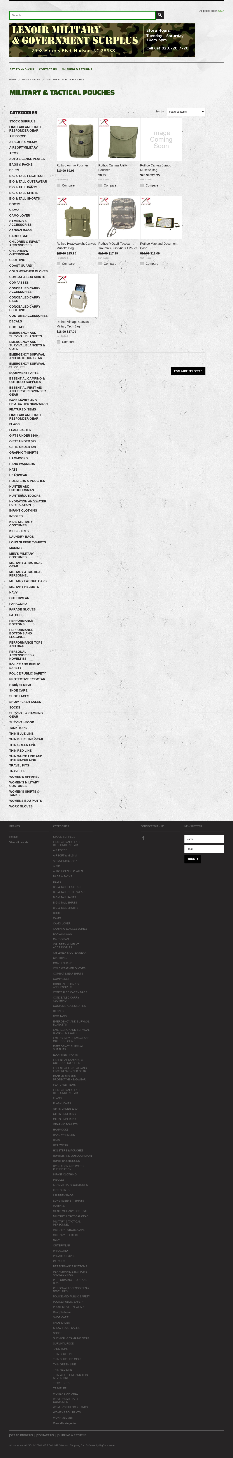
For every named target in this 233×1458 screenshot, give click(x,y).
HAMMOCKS (18, 458)
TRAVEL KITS (19, 765)
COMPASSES (19, 282)
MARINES (16, 548)
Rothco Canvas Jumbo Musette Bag (155, 168)
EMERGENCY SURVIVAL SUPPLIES (27, 365)
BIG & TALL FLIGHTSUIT (27, 176)
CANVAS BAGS (20, 230)
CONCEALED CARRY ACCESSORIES (24, 290)
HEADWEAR (18, 475)
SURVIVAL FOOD (21, 722)
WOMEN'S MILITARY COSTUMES (24, 784)
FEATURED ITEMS (22, 409)
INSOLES (16, 516)
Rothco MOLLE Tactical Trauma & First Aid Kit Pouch (118, 246)
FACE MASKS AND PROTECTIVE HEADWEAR (28, 401)
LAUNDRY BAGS (21, 536)
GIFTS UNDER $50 (22, 447)
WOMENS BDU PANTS (25, 800)
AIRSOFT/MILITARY (23, 147)
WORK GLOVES (21, 806)
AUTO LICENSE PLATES (27, 159)
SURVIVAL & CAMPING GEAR (26, 714)
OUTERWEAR (19, 598)
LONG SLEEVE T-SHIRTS (27, 542)
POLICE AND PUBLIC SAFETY (24, 666)
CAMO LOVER (19, 215)
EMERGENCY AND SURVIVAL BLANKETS (25, 334)
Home (12, 79)
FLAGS (14, 424)
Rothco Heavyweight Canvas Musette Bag (76, 246)
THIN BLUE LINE (21, 733)
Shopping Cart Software (82, 1445)
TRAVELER (17, 771)
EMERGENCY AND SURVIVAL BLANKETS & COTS (27, 345)
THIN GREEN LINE (22, 745)
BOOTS (14, 204)
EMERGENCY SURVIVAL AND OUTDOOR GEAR (27, 356)
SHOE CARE (18, 690)
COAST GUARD (20, 265)
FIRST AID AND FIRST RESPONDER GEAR (25, 128)
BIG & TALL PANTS (23, 187)
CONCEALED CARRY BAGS (24, 299)
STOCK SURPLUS (22, 121)
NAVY (13, 592)
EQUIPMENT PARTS (24, 373)
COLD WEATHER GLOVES (28, 271)
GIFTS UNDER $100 (23, 435)
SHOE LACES (19, 696)
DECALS (15, 321)
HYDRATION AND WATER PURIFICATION (27, 503)
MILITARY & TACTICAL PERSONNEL (25, 573)
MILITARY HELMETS (24, 586)
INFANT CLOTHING (23, 510)
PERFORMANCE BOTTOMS (21, 622)
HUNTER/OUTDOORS (25, 495)
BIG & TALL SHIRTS (23, 193)
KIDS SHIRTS (19, 531)
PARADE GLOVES (22, 609)
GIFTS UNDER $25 (22, 441)
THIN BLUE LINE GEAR (26, 739)
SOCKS (14, 707)
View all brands (18, 842)
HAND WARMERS (22, 464)
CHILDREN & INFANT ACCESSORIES (24, 243)
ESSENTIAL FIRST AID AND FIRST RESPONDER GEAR (27, 391)
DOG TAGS (17, 327)
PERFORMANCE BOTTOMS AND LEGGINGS (21, 633)
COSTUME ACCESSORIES (28, 315)
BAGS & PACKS (31, 79)
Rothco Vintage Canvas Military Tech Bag (73, 324)
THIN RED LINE (20, 750)
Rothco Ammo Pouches (73, 165)
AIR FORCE (17, 136)
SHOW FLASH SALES (25, 702)
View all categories (65, 1423)
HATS (13, 469)
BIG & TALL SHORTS (24, 198)
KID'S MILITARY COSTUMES (20, 523)
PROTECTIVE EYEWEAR (27, 679)
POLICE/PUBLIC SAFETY (27, 673)
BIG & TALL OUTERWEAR (28, 181)
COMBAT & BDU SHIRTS (27, 277)
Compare (68, 185)
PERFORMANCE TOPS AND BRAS (25, 644)
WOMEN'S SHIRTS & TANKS (24, 793)
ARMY (13, 153)
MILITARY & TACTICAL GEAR (25, 564)
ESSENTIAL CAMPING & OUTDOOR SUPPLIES (27, 380)
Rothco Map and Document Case (158, 246)
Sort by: (159, 111)
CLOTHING (17, 260)
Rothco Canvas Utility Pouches (113, 168)
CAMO (14, 210)
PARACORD (18, 603)
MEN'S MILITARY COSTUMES (21, 555)
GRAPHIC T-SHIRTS (23, 452)
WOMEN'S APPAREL (24, 776)
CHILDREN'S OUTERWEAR (19, 252)
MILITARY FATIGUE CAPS (28, 581)
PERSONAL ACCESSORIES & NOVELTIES (22, 655)
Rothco (13, 836)
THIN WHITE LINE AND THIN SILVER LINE (25, 757)
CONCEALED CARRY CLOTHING (24, 308)
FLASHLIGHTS (20, 430)
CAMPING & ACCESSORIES (20, 222)
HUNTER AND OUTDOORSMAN (21, 488)
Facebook (143, 838)
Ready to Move (20, 685)
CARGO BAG (18, 236)
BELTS (14, 170)
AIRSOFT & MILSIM (23, 142)
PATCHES (16, 615)
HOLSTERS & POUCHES (27, 481)
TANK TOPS (18, 728)
